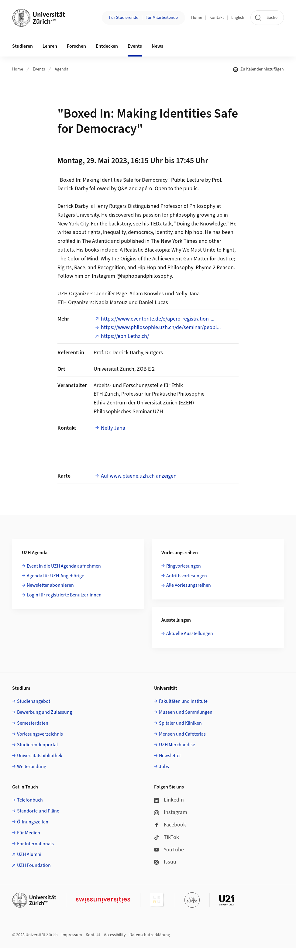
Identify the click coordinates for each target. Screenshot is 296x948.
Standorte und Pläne (38, 811)
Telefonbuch (30, 800)
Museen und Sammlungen (185, 712)
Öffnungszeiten (32, 822)
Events (39, 69)
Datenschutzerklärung (149, 935)
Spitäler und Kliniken (180, 723)
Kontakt (216, 18)
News (157, 46)
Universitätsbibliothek (39, 755)
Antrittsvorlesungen (186, 575)
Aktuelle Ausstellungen (189, 633)
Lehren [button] (50, 46)
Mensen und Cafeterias (182, 734)
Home (196, 18)
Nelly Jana (113, 428)
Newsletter (170, 755)
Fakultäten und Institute (183, 701)
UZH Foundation (34, 865)
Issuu (165, 862)
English (237, 18)
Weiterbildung (31, 766)
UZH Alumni (29, 854)
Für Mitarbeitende (162, 18)
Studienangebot (33, 701)
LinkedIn (169, 800)
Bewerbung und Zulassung (44, 712)
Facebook (170, 825)
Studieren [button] (22, 46)
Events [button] (135, 46)
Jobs (164, 766)
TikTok (166, 837)
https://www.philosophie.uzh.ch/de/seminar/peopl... (161, 327)
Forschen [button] (76, 46)
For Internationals (35, 843)
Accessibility (115, 935)
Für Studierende (123, 18)
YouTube (169, 850)
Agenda (61, 69)
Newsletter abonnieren (50, 585)
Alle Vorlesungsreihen (188, 585)
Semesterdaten (32, 723)
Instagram (170, 812)
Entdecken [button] (107, 46)
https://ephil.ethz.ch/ (125, 336)
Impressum (71, 935)
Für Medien (28, 832)
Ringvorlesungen (183, 566)
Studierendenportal (37, 744)
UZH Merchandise (177, 744)
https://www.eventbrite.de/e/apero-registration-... (157, 319)
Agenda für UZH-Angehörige (55, 575)
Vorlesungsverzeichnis (40, 734)
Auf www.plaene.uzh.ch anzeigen (139, 476)
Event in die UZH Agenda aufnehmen (64, 566)
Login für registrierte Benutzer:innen (64, 595)
